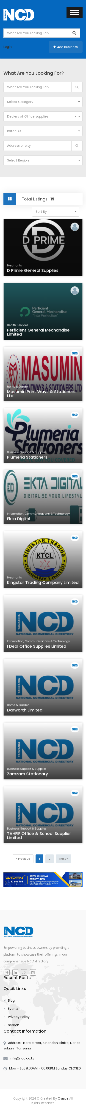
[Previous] (23, 858)
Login (7, 46)
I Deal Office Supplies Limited (37, 647)
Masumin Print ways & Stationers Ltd (41, 395)
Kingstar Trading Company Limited (43, 583)
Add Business (65, 47)
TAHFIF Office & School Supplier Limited (39, 836)
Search (13, 1025)
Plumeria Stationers (28, 458)
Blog (11, 1000)
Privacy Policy (19, 1017)
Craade (63, 1098)
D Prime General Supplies (33, 271)
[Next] (63, 858)
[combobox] (43, 102)
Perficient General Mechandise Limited (38, 333)
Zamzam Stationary (28, 775)
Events (13, 1008)
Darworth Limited (26, 711)
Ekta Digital (20, 520)
